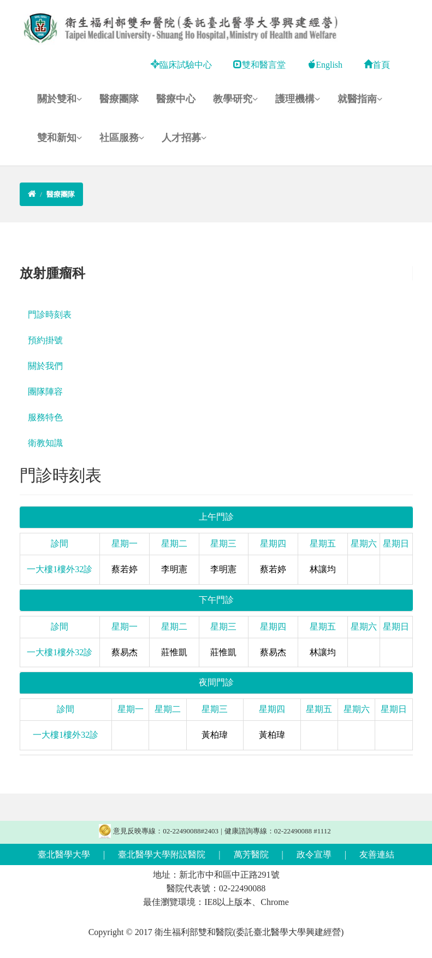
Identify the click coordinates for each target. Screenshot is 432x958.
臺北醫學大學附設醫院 (161, 854)
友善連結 (376, 854)
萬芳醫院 (251, 854)
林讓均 (323, 569)
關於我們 (45, 366)
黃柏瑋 (215, 734)
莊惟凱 (174, 652)
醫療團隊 (119, 98)
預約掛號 (45, 340)
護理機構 (297, 98)
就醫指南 (360, 98)
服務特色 (45, 417)
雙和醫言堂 (259, 64)
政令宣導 (314, 854)
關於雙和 (59, 98)
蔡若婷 (124, 569)
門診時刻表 (50, 314)
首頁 (377, 64)
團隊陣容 (45, 391)
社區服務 (121, 137)
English (324, 64)
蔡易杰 (124, 652)
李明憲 (174, 569)
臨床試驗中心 (181, 64)
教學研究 (235, 98)
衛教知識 (45, 443)
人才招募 (184, 137)
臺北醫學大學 (64, 854)
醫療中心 (176, 98)
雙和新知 (59, 137)
